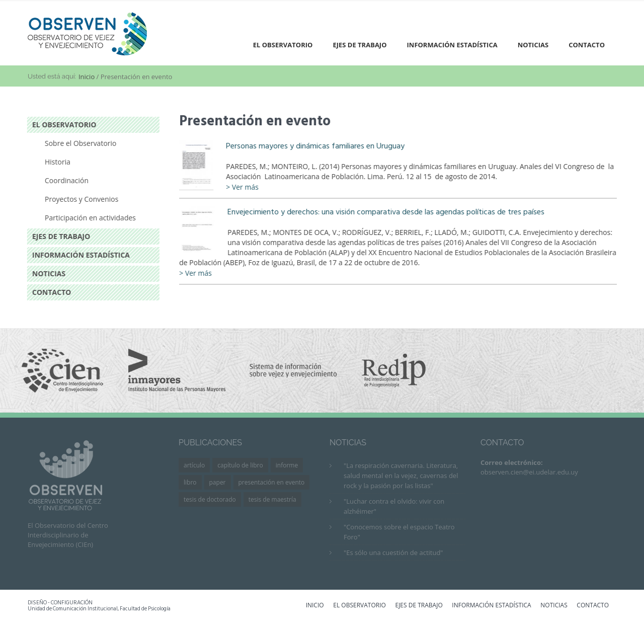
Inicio (86, 77)
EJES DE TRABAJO (418, 605)
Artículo (194, 465)
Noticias (533, 44)
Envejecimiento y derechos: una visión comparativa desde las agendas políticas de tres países (386, 211)
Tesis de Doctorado (210, 499)
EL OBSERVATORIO (359, 605)
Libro (190, 482)
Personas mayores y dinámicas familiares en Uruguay (316, 145)
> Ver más (243, 187)
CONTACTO (593, 605)
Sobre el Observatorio (80, 143)
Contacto (587, 44)
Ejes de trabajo (359, 44)
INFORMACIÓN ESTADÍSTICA (491, 605)
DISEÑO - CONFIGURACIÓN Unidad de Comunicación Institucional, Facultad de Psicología (99, 605)
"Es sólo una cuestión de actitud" (393, 552)
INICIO (315, 605)
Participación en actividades (89, 217)
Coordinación (66, 180)
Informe (287, 465)
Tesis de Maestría (272, 499)
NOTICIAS (553, 605)
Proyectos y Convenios (80, 199)
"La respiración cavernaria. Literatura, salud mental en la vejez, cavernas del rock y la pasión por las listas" (401, 475)
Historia (56, 162)
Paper (217, 482)
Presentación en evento (271, 482)
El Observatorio (283, 44)
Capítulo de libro (240, 465)
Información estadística (452, 44)
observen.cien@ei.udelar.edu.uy (529, 472)
